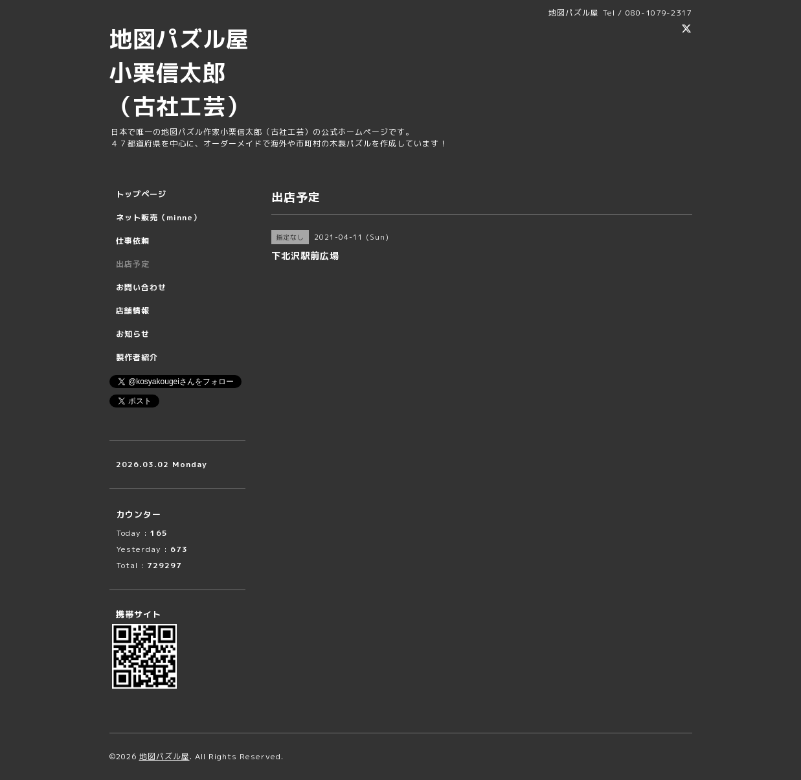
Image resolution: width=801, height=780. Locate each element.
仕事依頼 (133, 240)
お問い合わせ (141, 287)
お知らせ (133, 333)
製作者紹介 (137, 357)
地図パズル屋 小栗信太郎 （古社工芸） (191, 72)
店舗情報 (133, 310)
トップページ (141, 194)
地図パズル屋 (164, 756)
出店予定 (133, 264)
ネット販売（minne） (158, 217)
